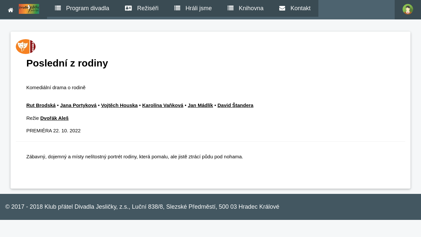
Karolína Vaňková (162, 105)
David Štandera (235, 105)
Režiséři (142, 8)
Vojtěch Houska (119, 105)
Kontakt (294, 8)
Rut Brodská (41, 105)
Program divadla (82, 8)
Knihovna (245, 8)
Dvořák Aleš (54, 118)
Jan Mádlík (200, 105)
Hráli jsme (193, 8)
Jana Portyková (78, 105)
